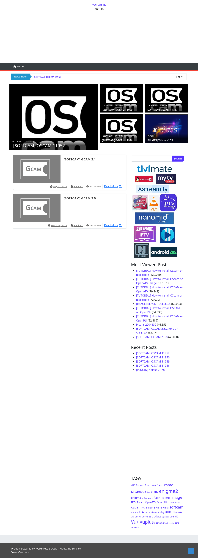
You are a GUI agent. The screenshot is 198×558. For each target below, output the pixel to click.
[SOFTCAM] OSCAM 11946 (117, 140)
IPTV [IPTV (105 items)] (133, 502)
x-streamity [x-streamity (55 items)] (159, 523)
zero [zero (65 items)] (177, 522)
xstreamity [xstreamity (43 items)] (169, 523)
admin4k (78, 186)
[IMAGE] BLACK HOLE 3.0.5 (153, 304)
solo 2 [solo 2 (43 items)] (133, 512)
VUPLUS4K (99, 4)
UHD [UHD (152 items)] (168, 512)
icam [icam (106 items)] (167, 498)
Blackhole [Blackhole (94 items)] (150, 485)
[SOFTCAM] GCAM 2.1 (80, 159)
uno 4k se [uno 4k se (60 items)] (146, 516)
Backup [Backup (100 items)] (140, 485)
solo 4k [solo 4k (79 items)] (140, 512)
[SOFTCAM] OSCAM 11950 (117, 110)
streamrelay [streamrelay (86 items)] (157, 512)
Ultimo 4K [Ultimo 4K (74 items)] (177, 512)
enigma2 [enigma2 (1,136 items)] (168, 491)
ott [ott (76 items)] (143, 507)
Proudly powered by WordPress (29, 548)
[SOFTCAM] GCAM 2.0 (80, 198)
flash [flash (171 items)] (157, 498)
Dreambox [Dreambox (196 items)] (138, 491)
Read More (113, 186)
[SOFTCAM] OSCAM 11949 (162, 110)
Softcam (28, 142)
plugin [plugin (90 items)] (149, 507)
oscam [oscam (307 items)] (136, 507)
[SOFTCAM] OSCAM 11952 (47, 76)
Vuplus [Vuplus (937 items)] (147, 522)
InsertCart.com (20, 552)
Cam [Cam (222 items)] (160, 485)
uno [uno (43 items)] (132, 517)
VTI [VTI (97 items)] (176, 516)
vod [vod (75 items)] (172, 516)
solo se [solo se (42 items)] (147, 512)
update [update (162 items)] (156, 516)
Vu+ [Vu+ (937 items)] (135, 522)
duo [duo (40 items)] (148, 492)
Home (18, 66)
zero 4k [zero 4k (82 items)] (135, 527)
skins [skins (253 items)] (165, 507)
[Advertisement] (99, 39)
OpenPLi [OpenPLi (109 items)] (162, 502)
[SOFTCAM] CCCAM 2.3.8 (152, 337)
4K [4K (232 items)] (133, 485)
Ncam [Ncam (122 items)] (140, 502)
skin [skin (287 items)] (157, 507)
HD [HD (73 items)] (162, 497)
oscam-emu (17, 142)
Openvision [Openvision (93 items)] (174, 502)
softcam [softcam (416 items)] (176, 507)
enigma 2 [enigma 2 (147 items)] (137, 498)
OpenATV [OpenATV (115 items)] (150, 502)
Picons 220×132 (146, 324)
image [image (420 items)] (176, 497)
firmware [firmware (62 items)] (148, 498)
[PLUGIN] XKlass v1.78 (160, 140)
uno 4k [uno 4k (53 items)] (138, 516)
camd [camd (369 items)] (168, 484)
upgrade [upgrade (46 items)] (165, 517)
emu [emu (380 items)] (154, 491)
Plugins (151, 136)
